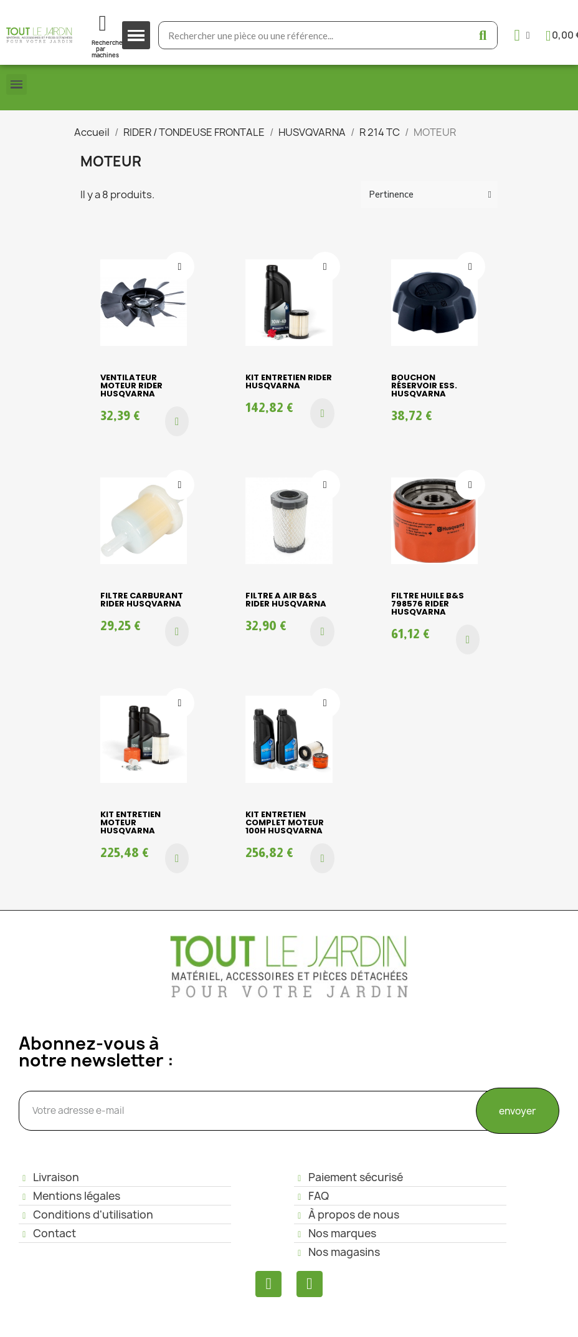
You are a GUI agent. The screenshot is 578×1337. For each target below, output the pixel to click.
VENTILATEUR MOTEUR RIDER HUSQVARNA (131, 385)
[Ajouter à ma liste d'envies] (179, 267)
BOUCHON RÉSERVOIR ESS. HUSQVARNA (424, 385)
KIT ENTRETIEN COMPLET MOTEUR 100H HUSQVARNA (284, 822)
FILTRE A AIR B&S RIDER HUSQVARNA (285, 600)
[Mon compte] (522, 35)
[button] (177, 421)
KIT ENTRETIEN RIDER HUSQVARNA (288, 381)
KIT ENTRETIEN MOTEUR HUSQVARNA (130, 822)
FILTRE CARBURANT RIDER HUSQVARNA (141, 600)
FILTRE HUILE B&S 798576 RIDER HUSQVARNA (427, 604)
